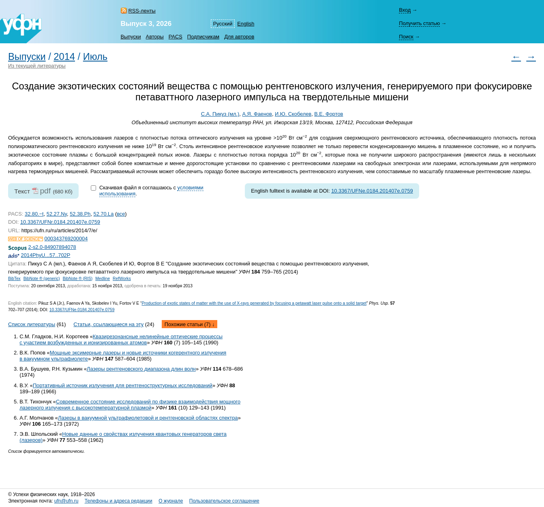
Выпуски (131, 37)
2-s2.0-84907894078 (52, 247)
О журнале (170, 501)
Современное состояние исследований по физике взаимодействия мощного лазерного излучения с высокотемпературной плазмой (129, 405)
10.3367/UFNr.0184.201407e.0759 (60, 222)
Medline (102, 278)
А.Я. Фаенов (257, 114)
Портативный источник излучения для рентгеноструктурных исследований (122, 385)
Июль (95, 56)
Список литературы (31, 324)
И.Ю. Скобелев (293, 114)
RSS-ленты (142, 11)
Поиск (406, 37)
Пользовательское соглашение (224, 501)
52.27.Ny (57, 214)
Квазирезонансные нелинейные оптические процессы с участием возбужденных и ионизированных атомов (121, 339)
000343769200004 (66, 238)
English (245, 24)
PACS (175, 37)
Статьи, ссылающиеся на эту (108, 324)
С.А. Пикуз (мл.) (220, 114)
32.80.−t (34, 214)
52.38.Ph (80, 214)
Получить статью (419, 23)
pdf (45, 191)
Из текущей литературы (37, 66)
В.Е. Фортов (328, 114)
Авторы (155, 37)
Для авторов (239, 37)
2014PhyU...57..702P (46, 255)
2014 (64, 56)
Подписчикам (203, 37)
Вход (405, 10)
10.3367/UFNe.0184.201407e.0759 (372, 191)
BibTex (14, 278)
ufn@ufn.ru (66, 501)
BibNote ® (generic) (42, 278)
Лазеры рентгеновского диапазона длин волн (141, 369)
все (121, 214)
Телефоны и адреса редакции (118, 501)
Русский (222, 24)
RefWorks (122, 278)
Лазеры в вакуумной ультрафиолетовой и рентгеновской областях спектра (148, 418)
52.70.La (104, 214)
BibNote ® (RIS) (78, 278)
